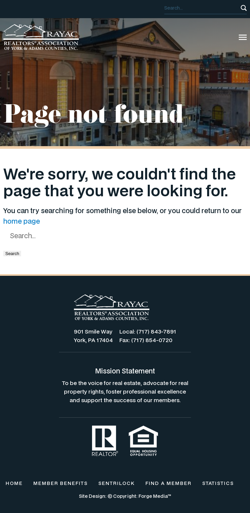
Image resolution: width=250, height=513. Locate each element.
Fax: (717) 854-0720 (145, 340)
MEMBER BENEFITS (60, 483)
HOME (14, 483)
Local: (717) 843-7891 (147, 331)
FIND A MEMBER (168, 483)
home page (21, 221)
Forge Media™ (155, 496)
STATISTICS (218, 483)
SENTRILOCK (116, 483)
